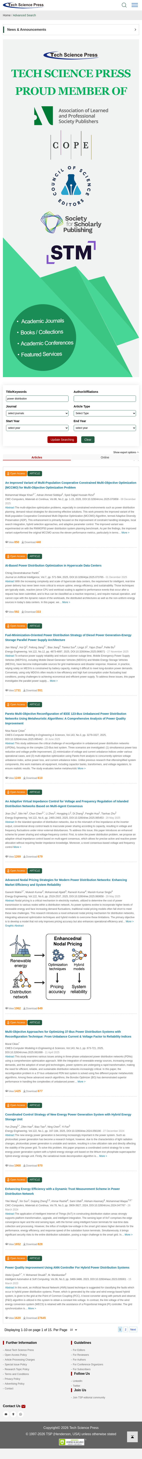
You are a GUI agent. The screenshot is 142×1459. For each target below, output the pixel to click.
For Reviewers (81, 1354)
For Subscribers (82, 1369)
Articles (36, 457)
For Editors (79, 1350)
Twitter (76, 1385)
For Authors (79, 1359)
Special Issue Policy (16, 1364)
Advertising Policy (15, 1383)
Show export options (126, 452)
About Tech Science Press (19, 1350)
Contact (9, 1388)
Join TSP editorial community (89, 1397)
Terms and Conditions (17, 1374)
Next (133, 1329)
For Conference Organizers (88, 1364)
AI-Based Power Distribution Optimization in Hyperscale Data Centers (53, 565)
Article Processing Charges (20, 1359)
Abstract (9, 507)
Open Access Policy (16, 1354)
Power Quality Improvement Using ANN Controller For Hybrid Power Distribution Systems (67, 1267)
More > (126, 532)
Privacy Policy (12, 1378)
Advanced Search (24, 15)
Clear (87, 439)
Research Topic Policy (17, 1369)
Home (7, 15)
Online (105, 457)
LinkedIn (77, 1381)
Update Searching (62, 439)
